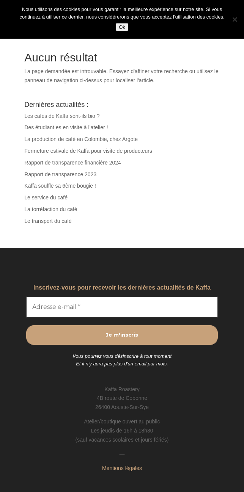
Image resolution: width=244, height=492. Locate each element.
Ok (122, 27)
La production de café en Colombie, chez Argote (81, 139)
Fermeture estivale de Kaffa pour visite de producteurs (88, 151)
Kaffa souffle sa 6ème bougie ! (60, 186)
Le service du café (46, 197)
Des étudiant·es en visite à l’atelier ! (66, 127)
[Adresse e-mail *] (121, 307)
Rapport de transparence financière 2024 (72, 163)
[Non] (234, 19)
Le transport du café (48, 221)
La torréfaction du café (50, 209)
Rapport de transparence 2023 (60, 174)
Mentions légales (122, 468)
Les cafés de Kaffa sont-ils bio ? (61, 116)
